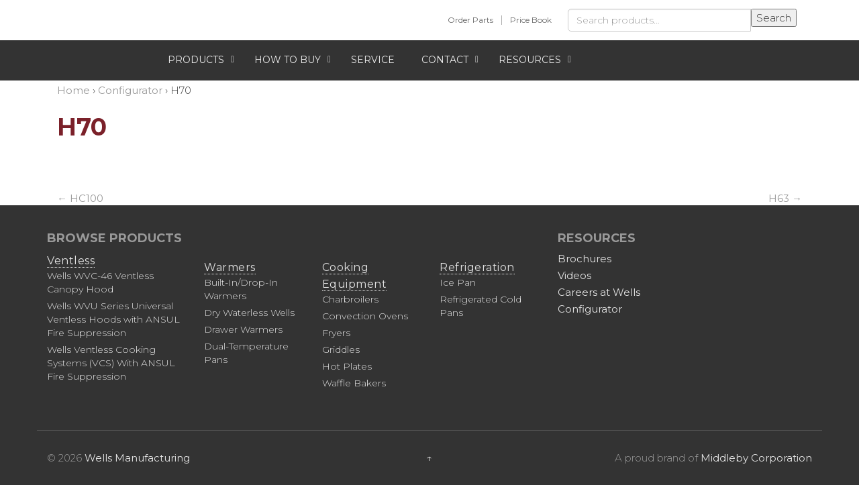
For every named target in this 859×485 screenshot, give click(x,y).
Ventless (71, 260)
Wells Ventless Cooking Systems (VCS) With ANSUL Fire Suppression (111, 362)
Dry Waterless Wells (249, 313)
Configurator (590, 309)
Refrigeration (477, 267)
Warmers (230, 267)
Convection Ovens (365, 316)
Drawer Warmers (243, 329)
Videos (574, 275)
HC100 (80, 198)
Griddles (341, 349)
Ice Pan (458, 282)
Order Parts (470, 20)
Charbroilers (350, 299)
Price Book (531, 20)
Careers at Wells (599, 292)
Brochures (584, 258)
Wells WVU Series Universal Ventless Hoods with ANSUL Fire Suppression (113, 319)
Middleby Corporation (756, 457)
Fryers (336, 333)
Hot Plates (347, 366)
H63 (785, 198)
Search (773, 17)
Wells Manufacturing (137, 457)
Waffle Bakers (354, 383)
